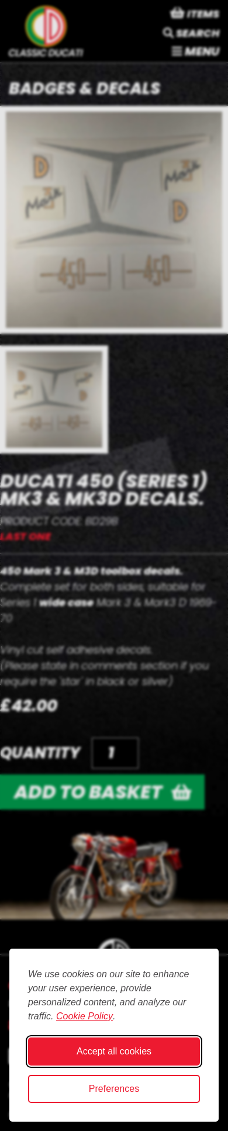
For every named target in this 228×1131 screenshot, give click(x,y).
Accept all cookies (114, 1051)
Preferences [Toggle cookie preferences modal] (114, 1089)
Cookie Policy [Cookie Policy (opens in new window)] (84, 1016)
